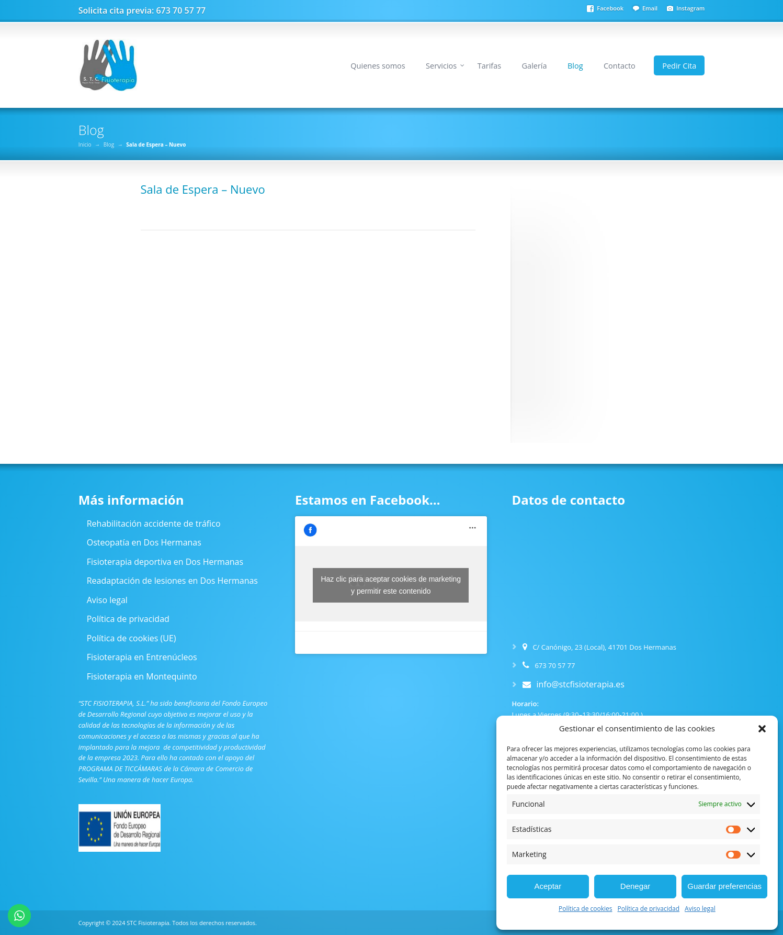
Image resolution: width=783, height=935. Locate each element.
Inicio (85, 144)
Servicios (441, 66)
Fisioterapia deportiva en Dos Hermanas (165, 561)
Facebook (610, 8)
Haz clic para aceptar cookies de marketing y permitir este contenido (391, 585)
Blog (575, 66)
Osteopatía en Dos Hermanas (144, 542)
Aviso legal (700, 908)
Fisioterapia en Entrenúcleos (142, 657)
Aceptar (547, 886)
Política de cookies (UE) (131, 638)
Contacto (620, 66)
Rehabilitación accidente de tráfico (154, 523)
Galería (534, 66)
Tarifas (489, 66)
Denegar (635, 886)
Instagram (690, 8)
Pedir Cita (679, 66)
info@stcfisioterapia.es (580, 684)
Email (649, 8)
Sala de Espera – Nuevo (203, 189)
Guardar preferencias (724, 886)
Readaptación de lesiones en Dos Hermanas (172, 580)
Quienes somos (377, 66)
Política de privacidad (648, 908)
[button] (762, 728)
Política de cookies (585, 908)
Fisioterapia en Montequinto (142, 676)
